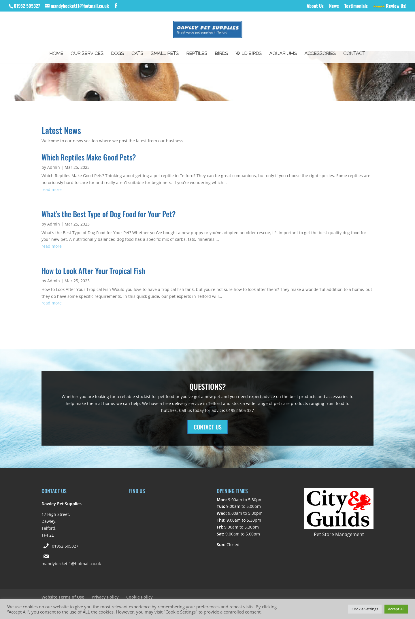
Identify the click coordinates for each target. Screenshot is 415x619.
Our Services (87, 54)
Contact (354, 54)
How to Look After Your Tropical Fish (93, 270)
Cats (137, 54)
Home (56, 54)
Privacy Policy (105, 597)
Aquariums (283, 54)
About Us (315, 6)
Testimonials (356, 6)
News (334, 6)
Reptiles (196, 54)
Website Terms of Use (63, 597)
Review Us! (389, 6)
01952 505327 (65, 546)
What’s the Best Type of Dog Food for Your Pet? (109, 213)
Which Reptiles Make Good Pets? (89, 157)
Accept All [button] (396, 609)
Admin (53, 167)
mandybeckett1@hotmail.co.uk (71, 563)
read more (52, 189)
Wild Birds (248, 54)
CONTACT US (208, 427)
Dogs (117, 54)
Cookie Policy (139, 597)
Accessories (320, 54)
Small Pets (165, 54)
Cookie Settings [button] (365, 609)
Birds (221, 54)
